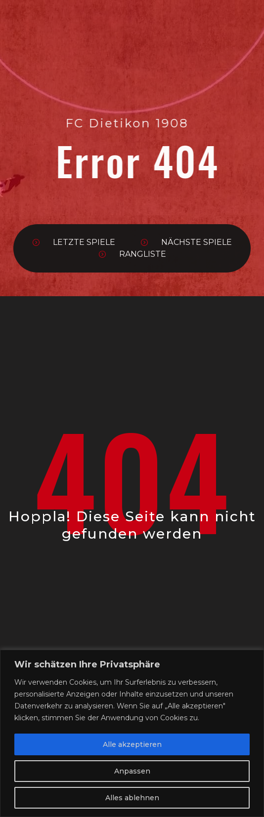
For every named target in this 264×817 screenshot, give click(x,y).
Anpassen (132, 771)
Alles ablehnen (132, 797)
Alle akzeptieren (132, 744)
